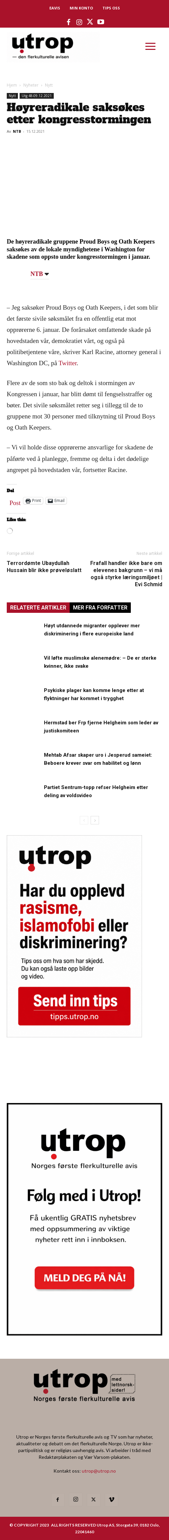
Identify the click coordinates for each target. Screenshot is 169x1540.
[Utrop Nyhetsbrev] (84, 1333)
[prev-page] (84, 820)
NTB (17, 131)
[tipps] (74, 1035)
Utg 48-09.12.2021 (37, 95)
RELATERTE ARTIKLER (38, 607)
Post (15, 501)
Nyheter (31, 85)
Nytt (49, 85)
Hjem (12, 85)
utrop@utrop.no (99, 1471)
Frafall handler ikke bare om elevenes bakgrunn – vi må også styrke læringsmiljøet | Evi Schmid (126, 574)
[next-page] (95, 820)
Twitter (67, 363)
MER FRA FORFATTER (100, 607)
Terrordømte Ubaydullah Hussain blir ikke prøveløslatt (44, 566)
